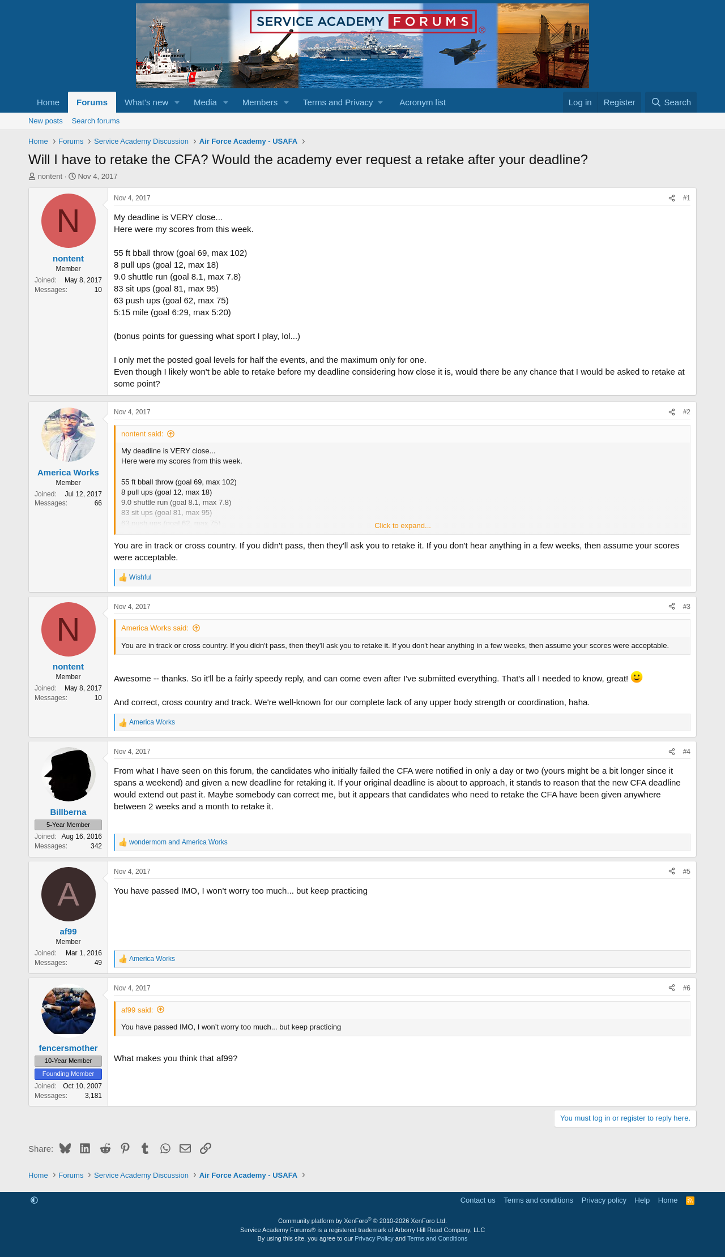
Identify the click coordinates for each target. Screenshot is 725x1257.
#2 (686, 412)
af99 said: (137, 1010)
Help (642, 1200)
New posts (45, 121)
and (178, 842)
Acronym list (422, 102)
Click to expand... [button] (402, 525)
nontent (50, 176)
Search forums (96, 121)
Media (205, 102)
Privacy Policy (374, 1238)
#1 (686, 198)
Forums (92, 102)
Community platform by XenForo (362, 1220)
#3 (686, 607)
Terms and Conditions (437, 1238)
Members (260, 102)
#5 (686, 872)
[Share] (671, 198)
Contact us (478, 1200)
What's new (146, 102)
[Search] (671, 102)
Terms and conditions (538, 1200)
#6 (686, 988)
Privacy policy (604, 1200)
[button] (177, 102)
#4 (686, 752)
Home (48, 102)
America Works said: (155, 628)
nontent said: (142, 434)
